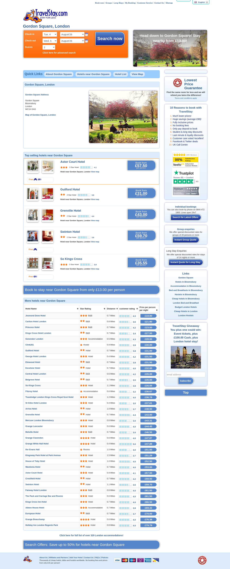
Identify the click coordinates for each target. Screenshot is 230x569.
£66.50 (148, 502)
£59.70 (148, 484)
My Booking (130, 3)
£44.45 (148, 426)
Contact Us (159, 3)
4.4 (93, 216)
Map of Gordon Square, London (40, 115)
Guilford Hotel (70, 189)
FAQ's (97, 557)
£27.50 (148, 333)
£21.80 (148, 321)
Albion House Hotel (35, 508)
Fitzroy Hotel (32, 391)
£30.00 (148, 345)
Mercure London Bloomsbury (40, 420)
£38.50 (148, 409)
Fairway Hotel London (36, 490)
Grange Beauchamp (35, 519)
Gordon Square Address (37, 95)
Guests (29, 47)
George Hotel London (36, 356)
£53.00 (148, 467)
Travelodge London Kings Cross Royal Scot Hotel (49, 397)
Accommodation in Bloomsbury (185, 286)
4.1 (95, 167)
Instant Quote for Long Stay (185, 262)
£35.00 (148, 374)
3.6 (93, 237)
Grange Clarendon (34, 438)
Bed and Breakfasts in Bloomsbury (186, 290)
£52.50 (148, 461)
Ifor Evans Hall (33, 449)
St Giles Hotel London (36, 403)
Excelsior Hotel (33, 368)
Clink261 (30, 345)
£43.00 (148, 414)
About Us (43, 557)
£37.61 (148, 403)
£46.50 (148, 432)
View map (95, 172)
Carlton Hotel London (36, 321)
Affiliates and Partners (58, 557)
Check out (30, 40)
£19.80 (148, 315)
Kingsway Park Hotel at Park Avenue (43, 455)
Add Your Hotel (75, 557)
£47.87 (148, 438)
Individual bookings (185, 206)
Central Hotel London (36, 374)
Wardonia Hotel (33, 467)
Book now (99, 3)
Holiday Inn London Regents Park (42, 525)
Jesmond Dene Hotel (36, 316)
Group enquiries (185, 229)
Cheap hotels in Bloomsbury (186, 299)
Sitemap (169, 3)
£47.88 (148, 443)
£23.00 (148, 327)
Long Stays (118, 3)
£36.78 (148, 397)
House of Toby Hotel (35, 461)
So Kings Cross (71, 259)
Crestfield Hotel (33, 479)
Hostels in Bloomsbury (186, 294)
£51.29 (148, 455)
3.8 (93, 195)
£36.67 (148, 391)
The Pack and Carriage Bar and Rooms (44, 496)
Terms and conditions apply (186, 98)
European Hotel (33, 513)
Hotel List (120, 74)
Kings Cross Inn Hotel (36, 502)
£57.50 (148, 473)
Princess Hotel (33, 327)
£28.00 (148, 339)
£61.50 (148, 490)
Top (186, 392)
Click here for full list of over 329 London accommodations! (91, 535)
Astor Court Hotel (72, 161)
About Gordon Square (59, 74)
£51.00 (148, 449)
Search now (110, 38)
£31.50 (148, 356)
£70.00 (148, 513)
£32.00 (148, 368)
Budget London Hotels (186, 307)
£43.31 (148, 420)
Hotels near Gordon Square (93, 74)
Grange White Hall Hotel (37, 444)
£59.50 (148, 478)
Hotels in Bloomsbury (185, 282)
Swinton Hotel (70, 231)
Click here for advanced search (59, 52)
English (199, 2)
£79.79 (148, 525)
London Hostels (186, 315)
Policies (104, 557)
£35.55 (148, 385)
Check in (29, 34)
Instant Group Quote (185, 239)
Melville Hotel (32, 432)
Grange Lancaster (34, 426)
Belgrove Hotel (33, 380)
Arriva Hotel (31, 409)
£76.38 (148, 519)
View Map (137, 74)
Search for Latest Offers (185, 217)
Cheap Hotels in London (186, 311)
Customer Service (145, 3)
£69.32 (148, 507)
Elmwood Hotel (33, 362)
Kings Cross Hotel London (38, 333)
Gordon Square (185, 278)
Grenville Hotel (70, 210)
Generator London (34, 339)
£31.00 (148, 350)
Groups (109, 3)
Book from (141, 165)
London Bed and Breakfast (186, 303)
